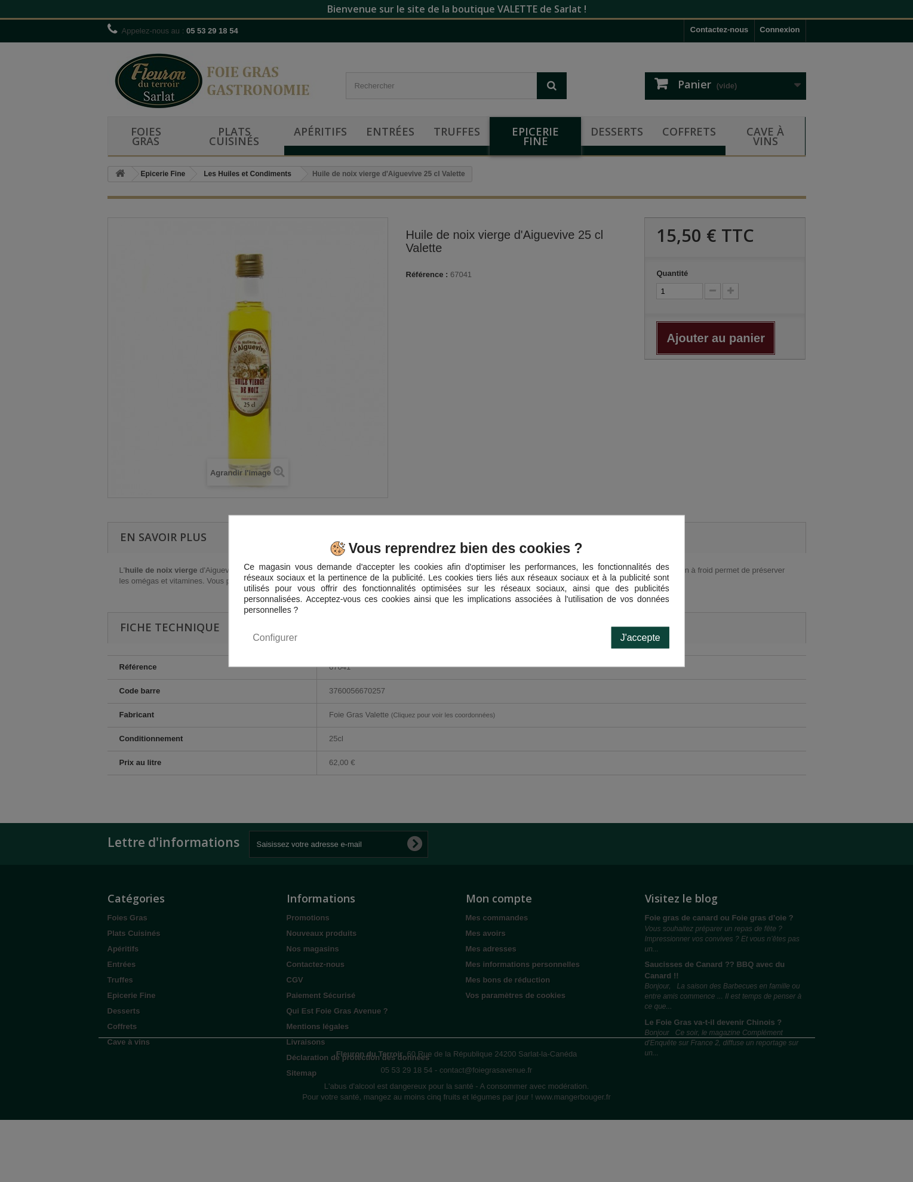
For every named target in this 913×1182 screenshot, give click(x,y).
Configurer (275, 638)
